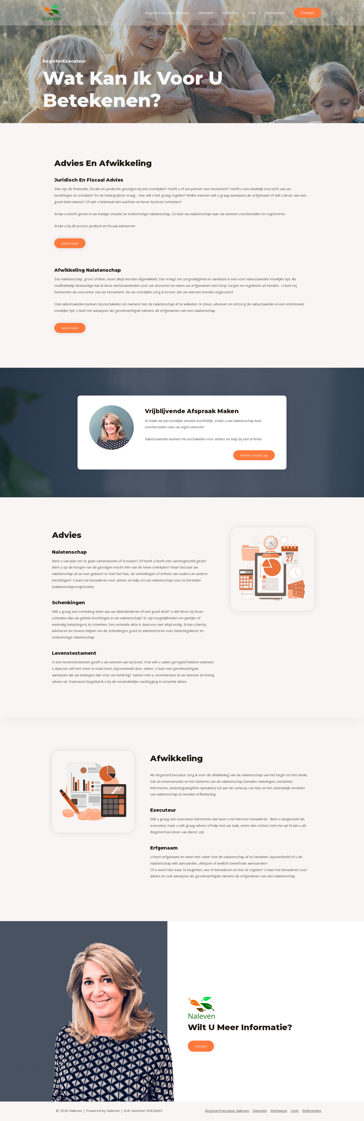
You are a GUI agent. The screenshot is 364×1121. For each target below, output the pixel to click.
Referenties (276, 12)
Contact (201, 1046)
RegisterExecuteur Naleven (178, 12)
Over (256, 12)
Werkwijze (236, 12)
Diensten (214, 12)
